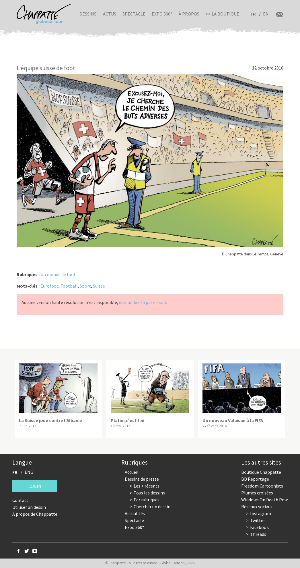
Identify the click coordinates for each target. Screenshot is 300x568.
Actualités (135, 513)
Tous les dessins (149, 493)
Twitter (257, 520)
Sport (85, 286)
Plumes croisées (257, 493)
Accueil (132, 472)
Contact (20, 500)
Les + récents (146, 486)
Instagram (260, 513)
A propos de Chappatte (34, 514)
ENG (29, 472)
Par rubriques (146, 499)
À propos (189, 14)
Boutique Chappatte (261, 472)
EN (266, 14)
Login (34, 486)
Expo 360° (162, 14)
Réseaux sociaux (256, 506)
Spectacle (133, 14)
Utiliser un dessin (29, 507)
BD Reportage (255, 479)
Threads (258, 534)
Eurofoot (49, 286)
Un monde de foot (58, 274)
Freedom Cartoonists (262, 486)
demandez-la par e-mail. (143, 302)
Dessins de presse (142, 479)
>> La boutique (222, 14)
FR (253, 14)
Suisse (99, 286)
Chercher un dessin (152, 506)
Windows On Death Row (264, 499)
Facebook (259, 527)
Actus (109, 14)
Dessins (87, 14)
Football (69, 286)
